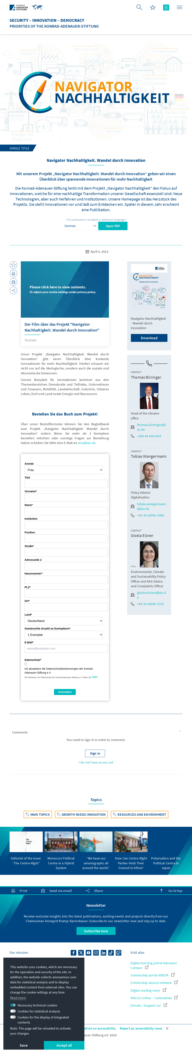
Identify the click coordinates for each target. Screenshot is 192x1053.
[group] (26, 848)
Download (149, 337)
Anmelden (65, 691)
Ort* (27, 600)
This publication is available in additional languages (96, 219)
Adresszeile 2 (33, 559)
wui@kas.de (86, 443)
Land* (28, 614)
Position (30, 532)
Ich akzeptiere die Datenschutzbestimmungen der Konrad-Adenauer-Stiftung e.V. (59, 670)
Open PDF (113, 226)
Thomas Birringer (146, 377)
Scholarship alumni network (154, 983)
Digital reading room (148, 990)
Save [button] (24, 1045)
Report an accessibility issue (141, 1028)
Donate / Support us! (148, 1005)
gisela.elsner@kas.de (148, 594)
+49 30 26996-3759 (147, 604)
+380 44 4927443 (146, 436)
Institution (31, 518)
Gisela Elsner (142, 535)
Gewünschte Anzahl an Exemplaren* (47, 628)
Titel (27, 477)
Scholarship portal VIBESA (152, 975)
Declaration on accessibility (95, 1028)
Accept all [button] (64, 1045)
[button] (96, 732)
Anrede (29, 463)
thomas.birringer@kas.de (148, 427)
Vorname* (31, 491)
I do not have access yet (96, 762)
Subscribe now (96, 931)
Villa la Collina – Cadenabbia (154, 998)
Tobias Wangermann (148, 456)
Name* (29, 505)
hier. (95, 677)
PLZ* (28, 587)
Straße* (29, 546)
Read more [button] (18, 998)
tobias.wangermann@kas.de (148, 506)
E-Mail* (29, 642)
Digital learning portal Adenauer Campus (153, 965)
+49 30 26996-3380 (147, 515)
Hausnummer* (34, 573)
